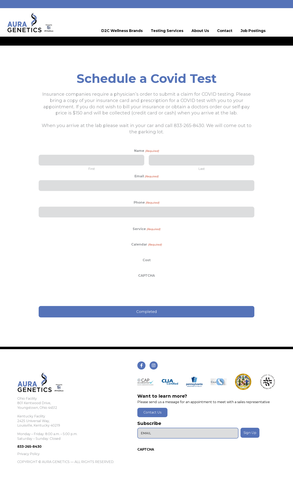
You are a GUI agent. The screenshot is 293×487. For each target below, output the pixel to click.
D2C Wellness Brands (122, 31)
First (91, 169)
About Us (200, 31)
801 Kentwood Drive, (34, 403)
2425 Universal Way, (33, 421)
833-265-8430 (29, 446)
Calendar (146, 244)
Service (146, 229)
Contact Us (152, 412)
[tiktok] (141, 365)
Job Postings (253, 31)
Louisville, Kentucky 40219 (38, 425)
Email (146, 176)
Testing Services (167, 31)
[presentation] (70, 287)
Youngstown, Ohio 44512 (37, 408)
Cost (147, 260)
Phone (146, 202)
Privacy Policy (28, 454)
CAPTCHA (146, 276)
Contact (224, 31)
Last (201, 169)
